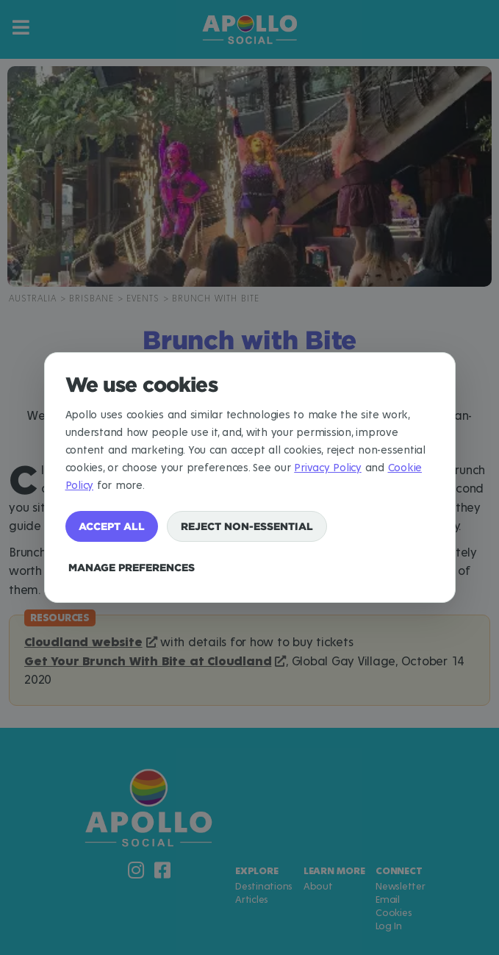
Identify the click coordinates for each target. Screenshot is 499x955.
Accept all (112, 526)
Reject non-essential (247, 526)
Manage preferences (131, 567)
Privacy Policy (328, 467)
